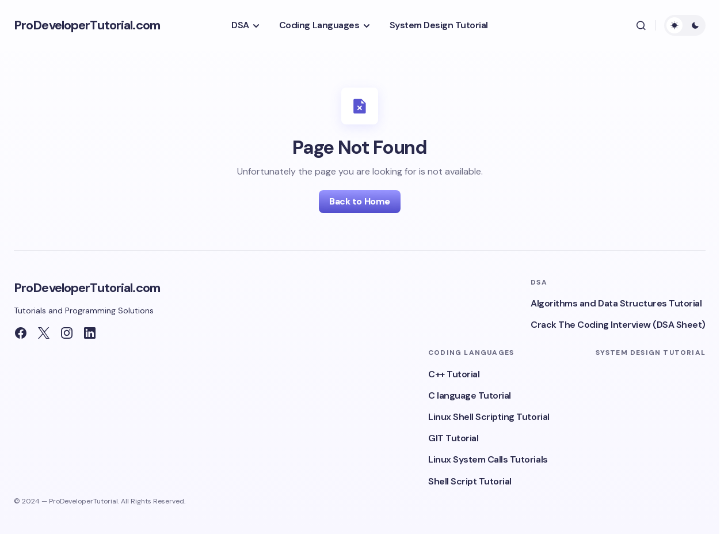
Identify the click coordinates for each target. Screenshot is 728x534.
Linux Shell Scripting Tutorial (489, 417)
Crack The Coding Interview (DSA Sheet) (618, 325)
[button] (641, 25)
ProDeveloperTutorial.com (87, 25)
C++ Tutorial (453, 374)
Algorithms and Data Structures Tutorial (616, 303)
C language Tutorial (469, 395)
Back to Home (359, 201)
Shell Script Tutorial (470, 481)
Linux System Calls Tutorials (488, 459)
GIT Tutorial (453, 438)
